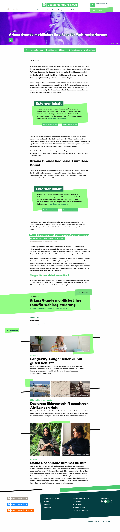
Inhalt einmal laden (50, 124)
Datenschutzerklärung (81, 498)
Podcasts (50, 10)
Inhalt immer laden (70, 124)
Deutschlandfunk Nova (52, 498)
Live (94, 10)
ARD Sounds (51, 50)
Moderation (75, 10)
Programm (62, 10)
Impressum (77, 501)
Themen (39, 10)
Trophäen (47, 507)
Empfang (47, 504)
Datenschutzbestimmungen (57, 118)
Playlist (101, 10)
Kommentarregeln (79, 507)
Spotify (62, 50)
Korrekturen (77, 504)
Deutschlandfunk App (34, 50)
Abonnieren (89, 50)
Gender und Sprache (80, 510)
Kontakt (47, 501)
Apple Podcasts (75, 50)
